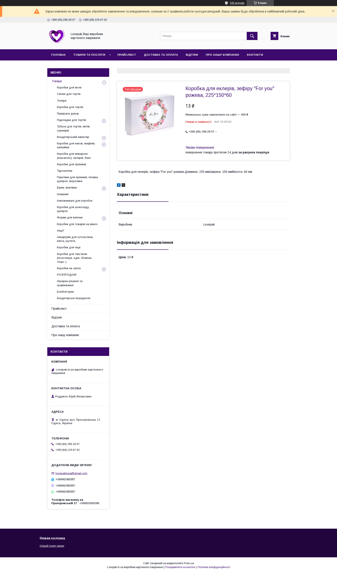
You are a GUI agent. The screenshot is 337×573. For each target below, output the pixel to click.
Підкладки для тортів (71, 120)
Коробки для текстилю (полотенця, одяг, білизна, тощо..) (74, 257)
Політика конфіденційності (214, 567)
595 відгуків (237, 3)
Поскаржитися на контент (180, 567)
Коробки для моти (69, 87)
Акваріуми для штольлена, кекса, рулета (75, 238)
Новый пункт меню (52, 545)
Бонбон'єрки (65, 291)
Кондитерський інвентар (73, 137)
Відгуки (192, 54)
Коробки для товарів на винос (77, 224)
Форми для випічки (70, 217)
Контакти (255, 54)
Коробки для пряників (71, 164)
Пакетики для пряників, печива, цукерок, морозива (77, 179)
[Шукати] (252, 36)
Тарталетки (64, 170)
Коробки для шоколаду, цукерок (73, 209)
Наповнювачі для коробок (74, 200)
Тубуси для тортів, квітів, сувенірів (73, 128)
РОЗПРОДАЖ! (67, 274)
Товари (57, 81)
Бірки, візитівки (67, 187)
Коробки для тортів (70, 107)
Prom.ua (189, 563)
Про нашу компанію (222, 54)
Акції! (60, 230)
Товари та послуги (89, 54)
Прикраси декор (68, 113)
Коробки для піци (68, 247)
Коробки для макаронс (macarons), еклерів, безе (74, 155)
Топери (61, 100)
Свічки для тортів (69, 94)
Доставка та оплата (161, 54)
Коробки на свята (69, 268)
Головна (58, 54)
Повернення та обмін (69, 66)
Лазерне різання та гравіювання (70, 283)
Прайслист (126, 54)
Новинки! (63, 194)
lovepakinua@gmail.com (71, 473)
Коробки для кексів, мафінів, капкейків (76, 145)
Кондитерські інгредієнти (73, 298)
